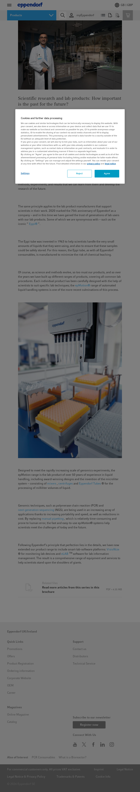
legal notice (110, 163)
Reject (79, 173)
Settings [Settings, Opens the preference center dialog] (25, 173)
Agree (107, 173)
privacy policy (93, 163)
